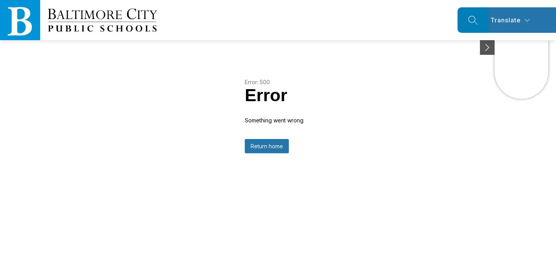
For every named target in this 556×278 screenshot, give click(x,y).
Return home (267, 146)
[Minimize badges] (487, 47)
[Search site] (473, 20)
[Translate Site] (522, 20)
